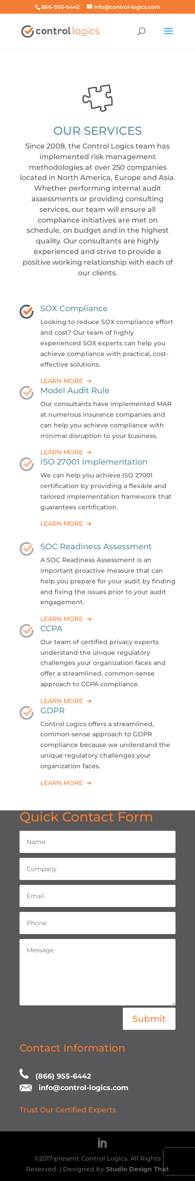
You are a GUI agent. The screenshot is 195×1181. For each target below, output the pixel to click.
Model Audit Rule (74, 390)
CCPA (51, 629)
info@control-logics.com (84, 1087)
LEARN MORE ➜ (66, 381)
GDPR (52, 711)
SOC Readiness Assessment (96, 546)
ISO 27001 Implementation (94, 462)
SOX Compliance (74, 308)
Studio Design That (137, 1169)
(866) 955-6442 (63, 1076)
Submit (149, 1018)
